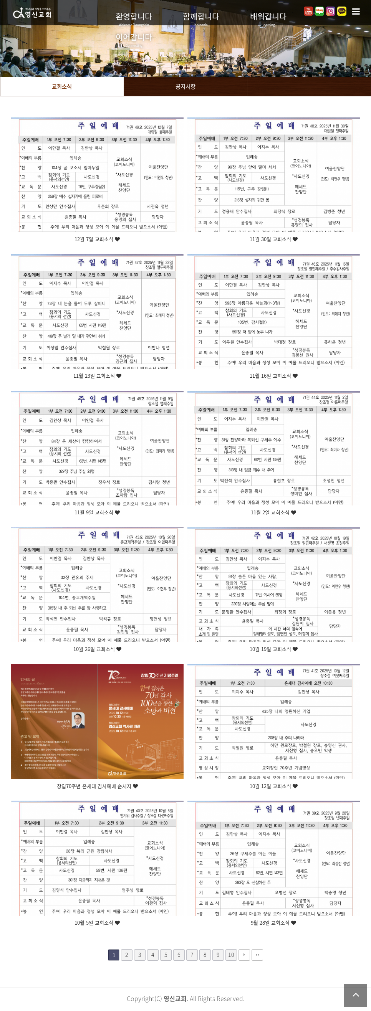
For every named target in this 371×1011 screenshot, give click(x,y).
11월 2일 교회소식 (273, 512)
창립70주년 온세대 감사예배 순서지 (97, 786)
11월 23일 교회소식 (97, 376)
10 (231, 955)
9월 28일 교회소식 (273, 923)
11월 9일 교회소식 (97, 512)
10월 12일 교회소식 (274, 786)
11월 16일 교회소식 (274, 376)
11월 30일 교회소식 (274, 239)
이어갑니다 (134, 39)
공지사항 (185, 86)
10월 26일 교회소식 (97, 649)
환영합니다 (134, 18)
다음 (244, 955)
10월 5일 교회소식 (97, 923)
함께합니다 (201, 18)
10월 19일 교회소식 (274, 649)
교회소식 (62, 86)
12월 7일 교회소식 (97, 239)
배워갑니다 (268, 18)
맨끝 (257, 955)
